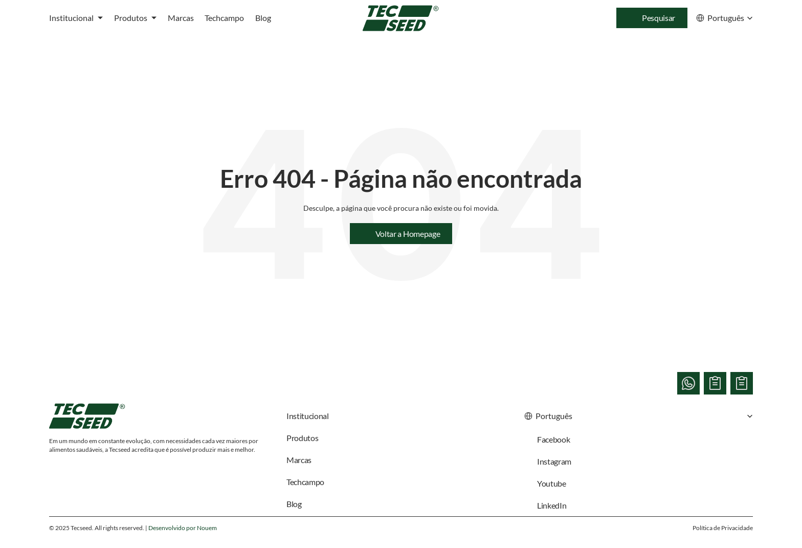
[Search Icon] (651, 18)
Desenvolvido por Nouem (182, 528)
